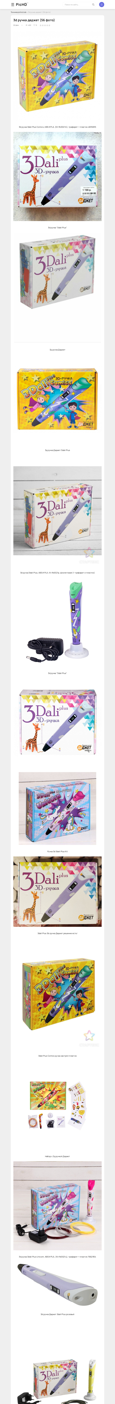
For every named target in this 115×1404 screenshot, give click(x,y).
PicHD (21, 4)
